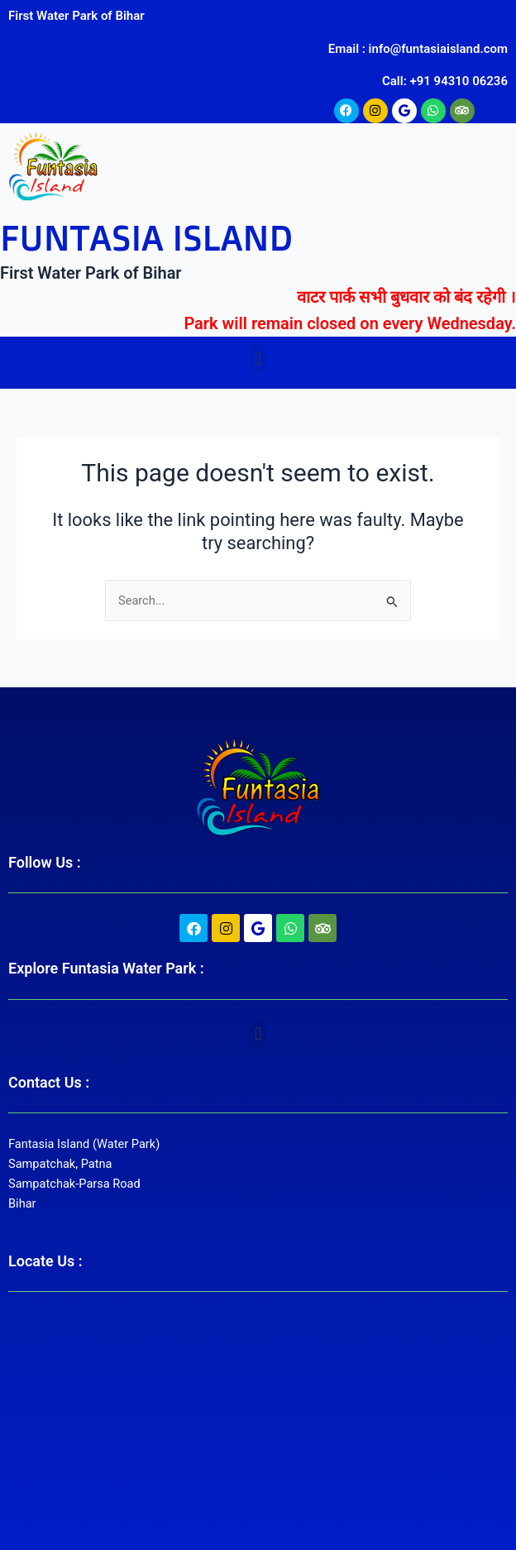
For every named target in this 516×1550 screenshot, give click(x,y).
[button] (257, 358)
